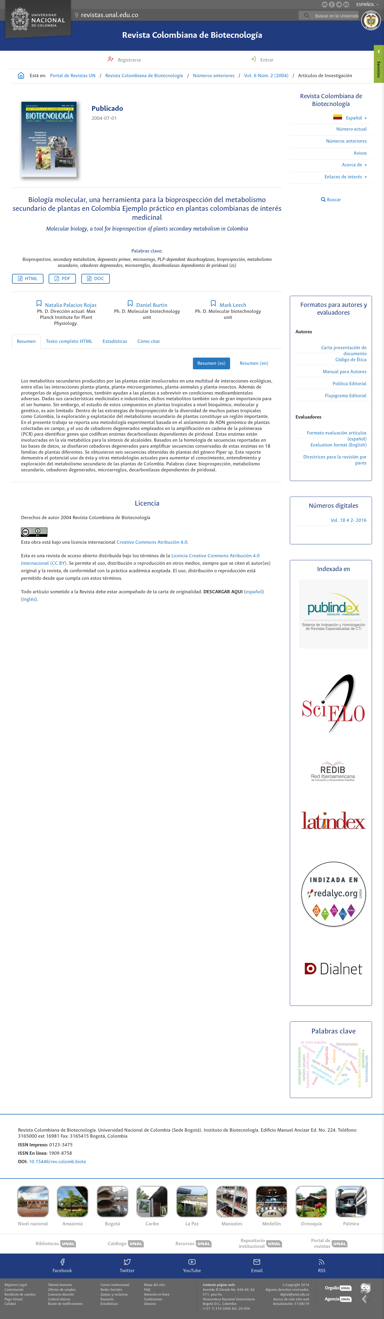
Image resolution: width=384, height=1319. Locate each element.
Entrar (266, 60)
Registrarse (129, 60)
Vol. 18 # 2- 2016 (349, 520)
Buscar (331, 199)
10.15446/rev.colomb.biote (57, 1161)
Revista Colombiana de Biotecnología (192, 35)
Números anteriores (214, 75)
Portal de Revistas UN (73, 75)
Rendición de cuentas (20, 1294)
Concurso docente (61, 1294)
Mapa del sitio (154, 1285)
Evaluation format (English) (338, 445)
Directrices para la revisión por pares (335, 460)
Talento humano (60, 1285)
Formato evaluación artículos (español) (337, 436)
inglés (29, 599)
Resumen (26, 341)
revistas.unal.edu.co (109, 15)
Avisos (360, 153)
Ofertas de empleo (62, 1290)
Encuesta (107, 1299)
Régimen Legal (15, 1285)
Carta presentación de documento (344, 350)
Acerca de (352, 165)
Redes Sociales (111, 1290)
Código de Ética (351, 359)
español (254, 591)
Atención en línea (157, 1294)
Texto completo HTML (69, 341)
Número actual (351, 129)
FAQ (147, 1290)
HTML (31, 278)
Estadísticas (115, 341)
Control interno (59, 1299)
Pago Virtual (13, 1299)
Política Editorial (350, 383)
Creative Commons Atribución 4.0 (152, 542)
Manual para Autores (345, 371)
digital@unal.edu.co (294, 1294)
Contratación (13, 1290)
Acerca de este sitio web (291, 1299)
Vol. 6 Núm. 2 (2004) (266, 75)
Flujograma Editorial (346, 395)
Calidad (10, 1304)
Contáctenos (153, 1299)
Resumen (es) (211, 363)
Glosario (150, 1304)
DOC (99, 278)
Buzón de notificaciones (65, 1304)
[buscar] (337, 15)
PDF (66, 278)
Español (348, 117)
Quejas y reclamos (114, 1294)
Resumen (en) (254, 363)
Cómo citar (148, 341)
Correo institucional (114, 1285)
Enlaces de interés (344, 177)
